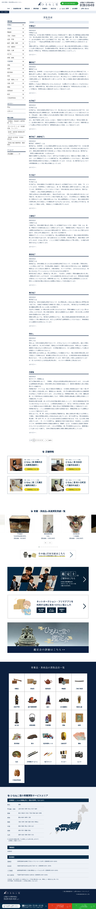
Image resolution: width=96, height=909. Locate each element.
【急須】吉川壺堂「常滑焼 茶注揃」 (16, 138)
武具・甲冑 (10, 39)
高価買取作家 (17, 8)
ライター (63, 762)
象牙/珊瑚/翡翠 (32, 707)
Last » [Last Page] (50, 440)
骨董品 (17, 688)
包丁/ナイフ (47, 762)
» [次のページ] (46, 440)
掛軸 (8, 65)
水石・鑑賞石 (11, 46)
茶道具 (32, 688)
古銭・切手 (10, 83)
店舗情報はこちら (31, 469)
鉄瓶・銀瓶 (10, 57)
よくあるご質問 (64, 8)
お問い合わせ (85, 8)
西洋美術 (10, 72)
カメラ (79, 762)
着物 (8, 87)
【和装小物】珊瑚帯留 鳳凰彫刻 (16, 143)
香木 (8, 76)
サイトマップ (85, 891)
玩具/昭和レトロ (48, 743)
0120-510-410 (11, 899)
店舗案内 (44, 8)
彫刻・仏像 (10, 50)
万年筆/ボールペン (32, 762)
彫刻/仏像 (79, 707)
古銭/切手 (63, 743)
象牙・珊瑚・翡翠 (12, 43)
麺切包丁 (32, 62)
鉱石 (8, 94)
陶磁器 (9, 32)
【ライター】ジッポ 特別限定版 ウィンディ (16, 127)
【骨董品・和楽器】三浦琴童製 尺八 (16, 122)
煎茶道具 (10, 90)
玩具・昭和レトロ (12, 79)
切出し (31, 334)
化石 (16, 762)
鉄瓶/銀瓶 (32, 725)
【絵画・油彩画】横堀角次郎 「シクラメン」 (16, 132)
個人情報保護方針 (68, 891)
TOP (8, 8)
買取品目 (27, 8)
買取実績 (36, 8)
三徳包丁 (32, 216)
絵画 (8, 68)
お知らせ (10, 111)
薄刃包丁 (32, 293)
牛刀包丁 (32, 175)
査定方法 (53, 8)
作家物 (31, 372)
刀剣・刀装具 (11, 35)
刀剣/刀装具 (79, 688)
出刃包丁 (32, 101)
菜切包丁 (32, 254)
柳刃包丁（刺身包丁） (37, 137)
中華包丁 (32, 26)
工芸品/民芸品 (11, 98)
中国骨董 (48, 725)
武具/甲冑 (16, 707)
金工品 (9, 54)
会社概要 (74, 8)
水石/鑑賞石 (63, 707)
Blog (8, 107)
